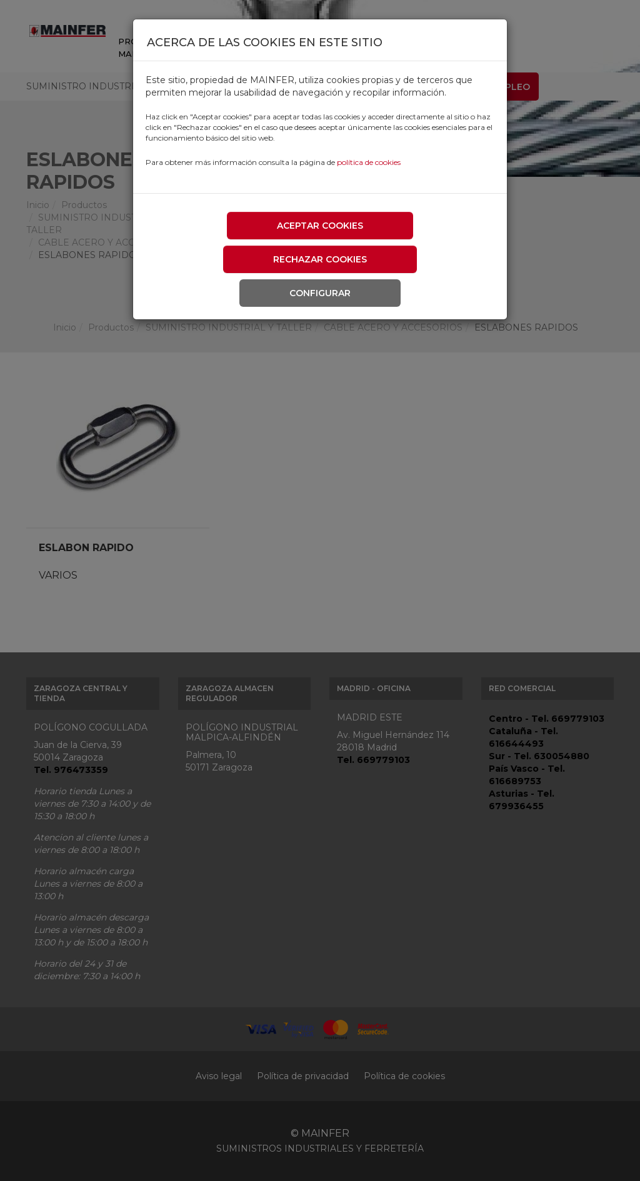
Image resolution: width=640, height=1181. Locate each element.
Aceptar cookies (320, 225)
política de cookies (369, 162)
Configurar (320, 293)
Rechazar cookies (320, 259)
